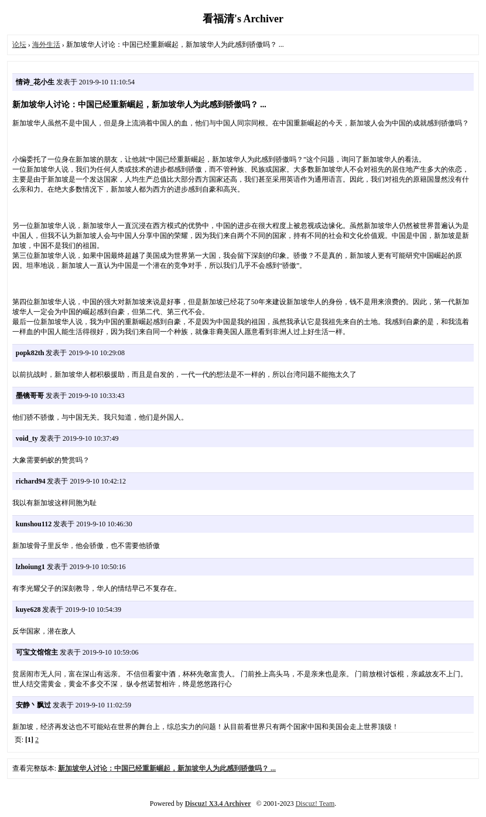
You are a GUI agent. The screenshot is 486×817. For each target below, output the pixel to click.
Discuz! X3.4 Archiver (218, 803)
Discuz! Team (315, 803)
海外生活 (46, 44)
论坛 (19, 44)
